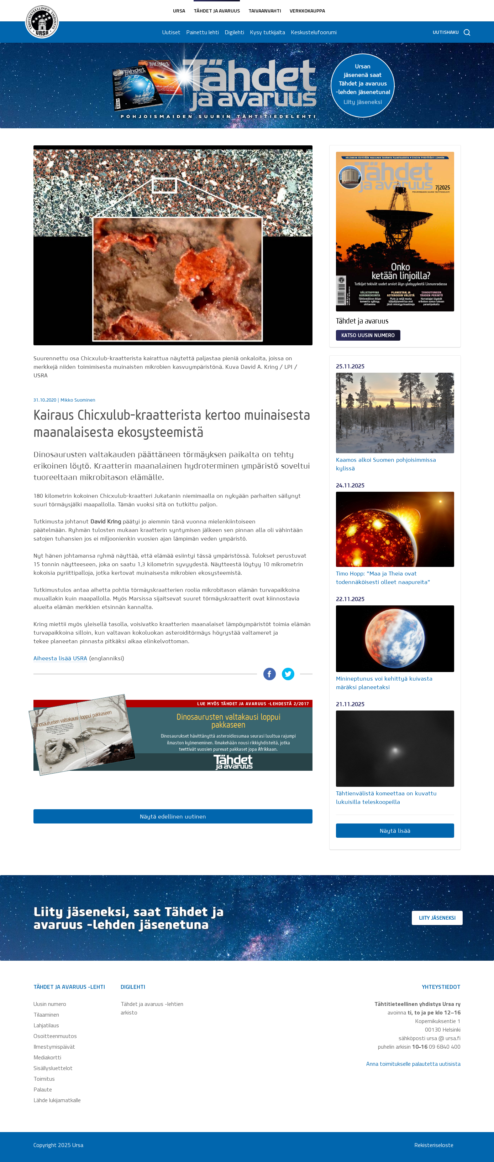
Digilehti (233, 32)
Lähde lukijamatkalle (57, 1100)
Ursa (179, 10)
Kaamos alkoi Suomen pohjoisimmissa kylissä (386, 464)
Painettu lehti (201, 32)
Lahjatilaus (46, 1025)
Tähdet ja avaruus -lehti (69, 986)
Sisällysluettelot (53, 1068)
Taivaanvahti (264, 10)
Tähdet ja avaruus (217, 10)
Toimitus (44, 1078)
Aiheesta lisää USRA (60, 658)
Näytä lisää (395, 830)
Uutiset (170, 32)
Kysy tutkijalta (266, 32)
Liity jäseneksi (446, 918)
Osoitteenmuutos (55, 1036)
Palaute (42, 1089)
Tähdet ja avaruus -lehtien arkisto (152, 1008)
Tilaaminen (46, 1014)
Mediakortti (47, 1057)
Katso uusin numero (368, 335)
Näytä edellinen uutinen (173, 816)
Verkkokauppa (307, 10)
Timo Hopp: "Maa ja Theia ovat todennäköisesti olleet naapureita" (383, 577)
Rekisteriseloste (433, 1145)
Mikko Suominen (78, 400)
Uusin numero (49, 1004)
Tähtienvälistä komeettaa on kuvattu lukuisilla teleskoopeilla (386, 797)
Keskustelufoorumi (313, 32)
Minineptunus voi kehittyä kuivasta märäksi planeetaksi (384, 683)
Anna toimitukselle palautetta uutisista (413, 1063)
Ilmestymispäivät (54, 1046)
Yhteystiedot (441, 986)
